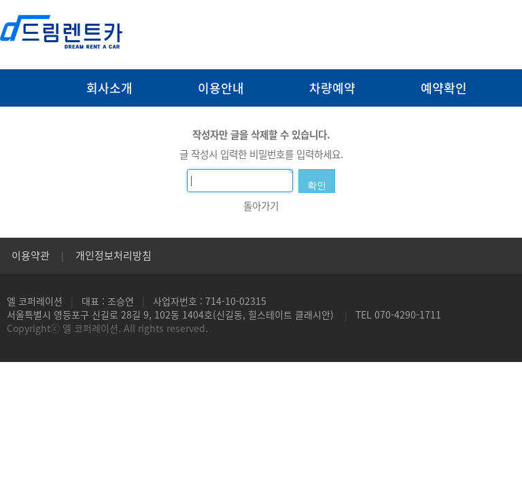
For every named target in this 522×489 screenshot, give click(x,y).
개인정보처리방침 (113, 255)
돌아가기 (261, 205)
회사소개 (109, 88)
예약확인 (444, 88)
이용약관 (31, 255)
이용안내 (221, 88)
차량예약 (332, 88)
